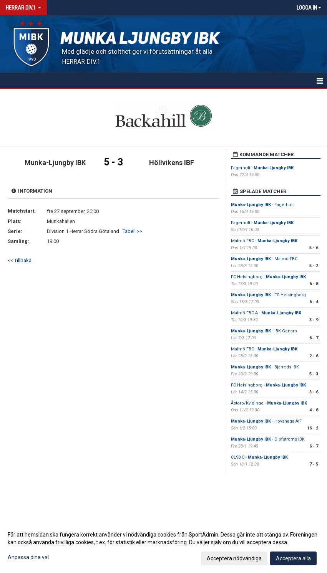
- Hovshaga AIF (266, 421)
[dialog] (163, 546)
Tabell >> (132, 231)
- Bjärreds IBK (265, 367)
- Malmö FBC (264, 258)
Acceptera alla (293, 558)
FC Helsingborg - (268, 276)
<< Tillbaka (20, 260)
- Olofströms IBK (268, 439)
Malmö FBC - (264, 240)
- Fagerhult (262, 204)
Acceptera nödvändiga (234, 558)
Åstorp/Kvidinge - (269, 403)
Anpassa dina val (28, 557)
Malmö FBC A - (266, 312)
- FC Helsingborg (268, 294)
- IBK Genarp (264, 331)
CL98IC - (259, 457)
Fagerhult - (262, 167)
